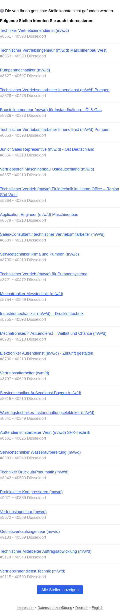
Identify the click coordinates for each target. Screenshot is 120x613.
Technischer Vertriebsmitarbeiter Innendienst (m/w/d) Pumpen (54, 90)
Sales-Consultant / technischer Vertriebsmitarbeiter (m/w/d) (52, 234)
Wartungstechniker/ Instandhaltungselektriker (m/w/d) (47, 412)
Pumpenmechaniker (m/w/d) (25, 70)
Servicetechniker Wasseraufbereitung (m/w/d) (40, 452)
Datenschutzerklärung (55, 608)
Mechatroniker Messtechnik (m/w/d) (31, 294)
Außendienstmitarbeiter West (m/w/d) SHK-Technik (45, 432)
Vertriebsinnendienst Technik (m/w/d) (32, 571)
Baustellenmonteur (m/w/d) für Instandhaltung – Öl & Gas (51, 110)
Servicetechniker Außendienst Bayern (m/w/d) (40, 393)
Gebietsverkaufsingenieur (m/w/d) (30, 531)
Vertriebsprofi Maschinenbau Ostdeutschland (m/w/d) (47, 169)
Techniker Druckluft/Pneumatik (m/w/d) (34, 472)
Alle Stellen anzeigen (60, 590)
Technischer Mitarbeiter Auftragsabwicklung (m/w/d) (45, 551)
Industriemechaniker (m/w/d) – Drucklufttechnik (41, 313)
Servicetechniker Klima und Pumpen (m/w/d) (39, 254)
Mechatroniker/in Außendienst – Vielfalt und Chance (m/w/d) (53, 333)
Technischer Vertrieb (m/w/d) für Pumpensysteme (43, 274)
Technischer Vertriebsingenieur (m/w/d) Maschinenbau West (53, 50)
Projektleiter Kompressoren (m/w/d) (31, 492)
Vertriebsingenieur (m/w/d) (23, 511)
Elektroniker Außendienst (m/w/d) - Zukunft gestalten (46, 353)
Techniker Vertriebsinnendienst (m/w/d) (34, 30)
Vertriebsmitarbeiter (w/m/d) (24, 373)
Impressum (25, 608)
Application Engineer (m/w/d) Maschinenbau (39, 214)
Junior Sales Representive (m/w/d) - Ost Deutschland (47, 149)
